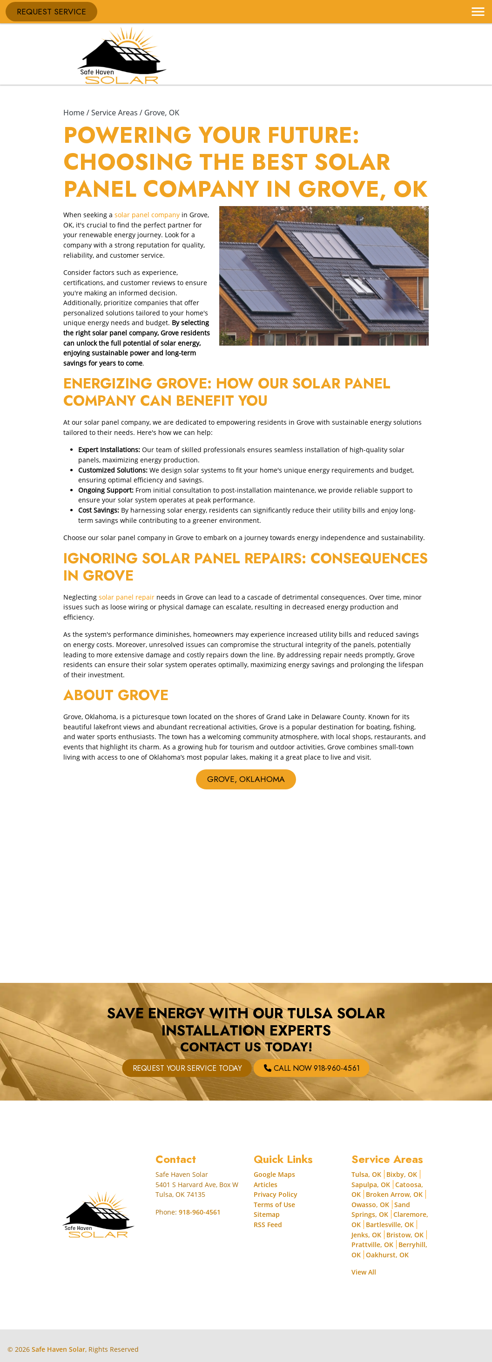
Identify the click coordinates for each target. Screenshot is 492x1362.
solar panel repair (127, 597)
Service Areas (114, 112)
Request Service (51, 12)
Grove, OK (161, 112)
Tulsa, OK (366, 1174)
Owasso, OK (370, 1204)
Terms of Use (274, 1204)
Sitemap (267, 1214)
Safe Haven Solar (58, 1349)
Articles (265, 1184)
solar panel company (147, 214)
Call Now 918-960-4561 (265, 1068)
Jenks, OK (366, 1234)
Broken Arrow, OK (394, 1194)
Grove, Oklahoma (246, 779)
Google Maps (274, 1174)
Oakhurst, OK (387, 1254)
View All (363, 1272)
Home (74, 112)
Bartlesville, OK (390, 1224)
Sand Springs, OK (380, 1209)
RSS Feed (268, 1224)
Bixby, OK (401, 1174)
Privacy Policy (275, 1194)
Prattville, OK (372, 1244)
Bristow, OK (405, 1234)
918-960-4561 (200, 1212)
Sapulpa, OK (370, 1184)
